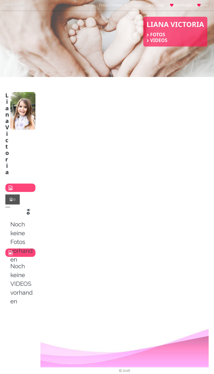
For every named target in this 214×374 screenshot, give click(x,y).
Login (137, 5)
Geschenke (155, 5)
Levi (202, 5)
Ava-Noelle (181, 5)
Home (88, 5)
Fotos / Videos (113, 5)
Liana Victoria (13, 5)
